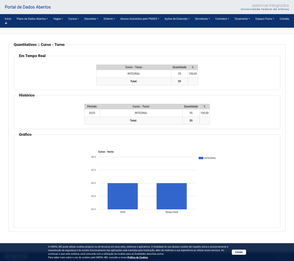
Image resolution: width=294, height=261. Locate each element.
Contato (284, 18)
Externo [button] (108, 18)
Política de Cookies (137, 257)
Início (8, 20)
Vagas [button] (57, 18)
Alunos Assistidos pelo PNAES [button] (138, 18)
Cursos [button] (72, 18)
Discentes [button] (90, 18)
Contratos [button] (221, 18)
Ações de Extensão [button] (176, 18)
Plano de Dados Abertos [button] (31, 18)
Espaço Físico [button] (263, 18)
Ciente (238, 252)
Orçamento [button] (241, 18)
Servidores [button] (201, 18)
